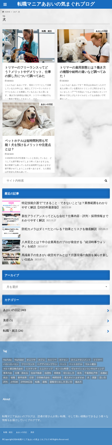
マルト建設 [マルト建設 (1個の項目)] (90, 364)
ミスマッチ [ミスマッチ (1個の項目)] (31, 368)
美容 (8, 320)
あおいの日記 (14, 310)
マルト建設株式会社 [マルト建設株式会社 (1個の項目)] (13, 368)
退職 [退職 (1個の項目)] (44, 381)
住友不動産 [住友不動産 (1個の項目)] (36, 373)
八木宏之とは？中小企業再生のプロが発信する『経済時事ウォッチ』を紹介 (53, 245)
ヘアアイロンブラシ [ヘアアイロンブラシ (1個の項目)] (47, 364)
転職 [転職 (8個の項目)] (37, 381)
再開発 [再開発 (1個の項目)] (57, 373)
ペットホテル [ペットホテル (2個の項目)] (75, 364)
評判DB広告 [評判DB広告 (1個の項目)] (26, 381)
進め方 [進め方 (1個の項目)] (78, 381)
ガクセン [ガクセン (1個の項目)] (63, 359)
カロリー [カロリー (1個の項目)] (52, 359)
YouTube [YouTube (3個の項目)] (7, 359)
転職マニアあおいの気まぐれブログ (56, 4)
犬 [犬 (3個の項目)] (88, 377)
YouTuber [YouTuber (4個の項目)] (19, 359)
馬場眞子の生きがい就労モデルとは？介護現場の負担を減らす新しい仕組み (55, 258)
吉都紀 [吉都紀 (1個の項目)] (103, 373)
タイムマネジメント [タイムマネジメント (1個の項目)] (81, 359)
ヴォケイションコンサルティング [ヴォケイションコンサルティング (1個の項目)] (87, 368)
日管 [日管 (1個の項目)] (31, 377)
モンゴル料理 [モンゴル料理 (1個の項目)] (61, 368)
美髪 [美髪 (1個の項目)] (94, 377)
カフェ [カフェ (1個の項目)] (41, 359)
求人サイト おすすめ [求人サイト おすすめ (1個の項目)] (74, 377)
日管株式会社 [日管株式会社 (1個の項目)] (43, 377)
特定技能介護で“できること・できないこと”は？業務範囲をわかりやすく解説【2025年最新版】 (55, 206)
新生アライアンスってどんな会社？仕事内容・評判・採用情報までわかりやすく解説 (55, 219)
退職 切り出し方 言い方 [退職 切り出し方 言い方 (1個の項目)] (61, 381)
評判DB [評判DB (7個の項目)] (14, 381)
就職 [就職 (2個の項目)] (13, 377)
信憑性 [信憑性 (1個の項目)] (48, 373)
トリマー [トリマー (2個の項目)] (97, 359)
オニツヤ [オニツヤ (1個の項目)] (31, 359)
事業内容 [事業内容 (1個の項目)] (7, 373)
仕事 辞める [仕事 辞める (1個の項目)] (21, 373)
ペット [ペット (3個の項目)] (63, 364)
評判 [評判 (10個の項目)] (5, 381)
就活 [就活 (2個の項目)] (5, 377)
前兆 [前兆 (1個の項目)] (79, 373)
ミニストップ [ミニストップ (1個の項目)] (46, 368)
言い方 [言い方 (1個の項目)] (102, 377)
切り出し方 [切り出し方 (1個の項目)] (68, 373)
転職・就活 (13, 330)
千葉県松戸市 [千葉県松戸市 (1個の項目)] (91, 373)
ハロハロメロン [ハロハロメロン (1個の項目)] (10, 364)
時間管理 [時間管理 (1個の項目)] (57, 377)
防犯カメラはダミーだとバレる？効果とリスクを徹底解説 (55, 232)
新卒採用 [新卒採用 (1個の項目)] (22, 377)
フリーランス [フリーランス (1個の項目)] (28, 364)
